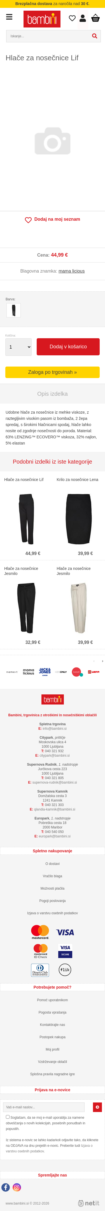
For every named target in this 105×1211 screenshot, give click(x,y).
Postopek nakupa (52, 1037)
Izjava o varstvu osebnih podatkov (52, 913)
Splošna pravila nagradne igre (52, 1074)
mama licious (72, 271)
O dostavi (52, 864)
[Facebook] (7, 1188)
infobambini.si (55, 729)
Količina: (10, 335)
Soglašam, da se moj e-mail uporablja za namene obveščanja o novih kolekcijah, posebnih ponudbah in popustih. (45, 1123)
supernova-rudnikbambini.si (54, 782)
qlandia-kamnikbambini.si (54, 809)
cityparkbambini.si (54, 756)
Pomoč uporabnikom (52, 1000)
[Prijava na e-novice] (97, 1107)
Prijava (82, 19)
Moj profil (52, 1049)
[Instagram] (18, 1188)
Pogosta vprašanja (52, 1012)
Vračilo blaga (52, 876)
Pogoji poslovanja (52, 901)
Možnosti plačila (52, 888)
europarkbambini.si (55, 836)
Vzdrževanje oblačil (52, 1062)
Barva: (10, 299)
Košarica (95, 17)
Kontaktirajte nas (52, 1025)
